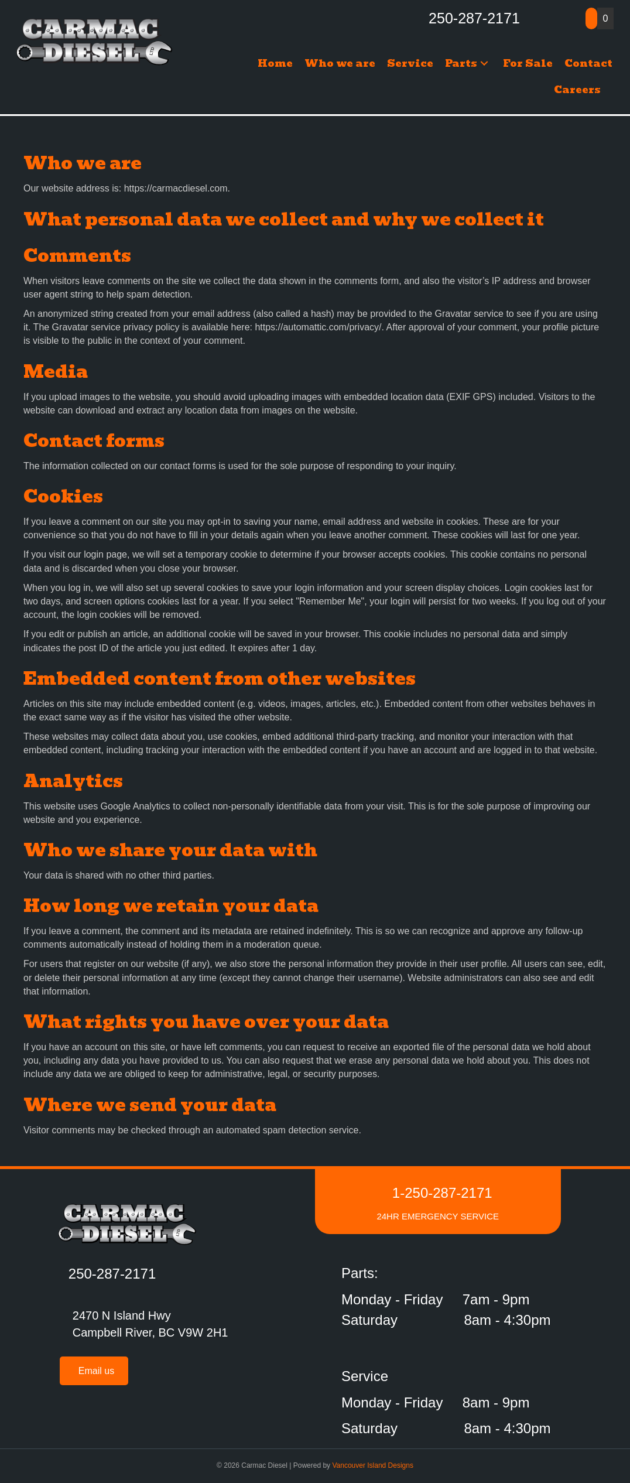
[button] (484, 63)
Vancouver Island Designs (372, 1465)
